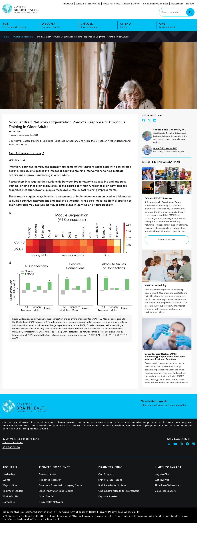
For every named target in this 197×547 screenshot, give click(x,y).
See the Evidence (166, 263)
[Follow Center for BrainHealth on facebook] (187, 467)
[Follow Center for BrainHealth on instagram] (181, 467)
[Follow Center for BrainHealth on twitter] (168, 467)
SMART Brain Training (155, 309)
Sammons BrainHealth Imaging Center (61, 509)
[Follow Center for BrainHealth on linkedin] (193, 467)
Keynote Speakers (108, 520)
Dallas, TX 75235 (12, 466)
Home (5, 36)
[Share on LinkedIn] (154, 144)
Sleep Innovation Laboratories (56, 514)
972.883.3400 (11, 471)
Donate (190, 3)
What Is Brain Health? (88, 3)
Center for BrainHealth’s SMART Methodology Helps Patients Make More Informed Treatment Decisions (165, 380)
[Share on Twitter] (149, 144)
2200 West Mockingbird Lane (20, 462)
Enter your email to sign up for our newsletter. (164, 429)
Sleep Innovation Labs (155, 3)
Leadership (8, 498)
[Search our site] (177, 12)
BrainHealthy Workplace (112, 509)
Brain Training (110, 491)
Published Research (23, 36)
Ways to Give (9, 509)
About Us (68, 3)
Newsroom (177, 3)
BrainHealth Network (51, 525)
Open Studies (46, 520)
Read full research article (26, 177)
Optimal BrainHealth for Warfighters (118, 514)
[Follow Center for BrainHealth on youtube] (175, 467)
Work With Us (10, 520)
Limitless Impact (168, 491)
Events (6, 503)
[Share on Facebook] (143, 144)
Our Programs (106, 498)
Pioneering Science (54, 491)
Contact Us (8, 525)
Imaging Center (132, 3)
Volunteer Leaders (12, 514)
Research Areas (111, 3)
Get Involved (162, 503)
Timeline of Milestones (168, 509)
